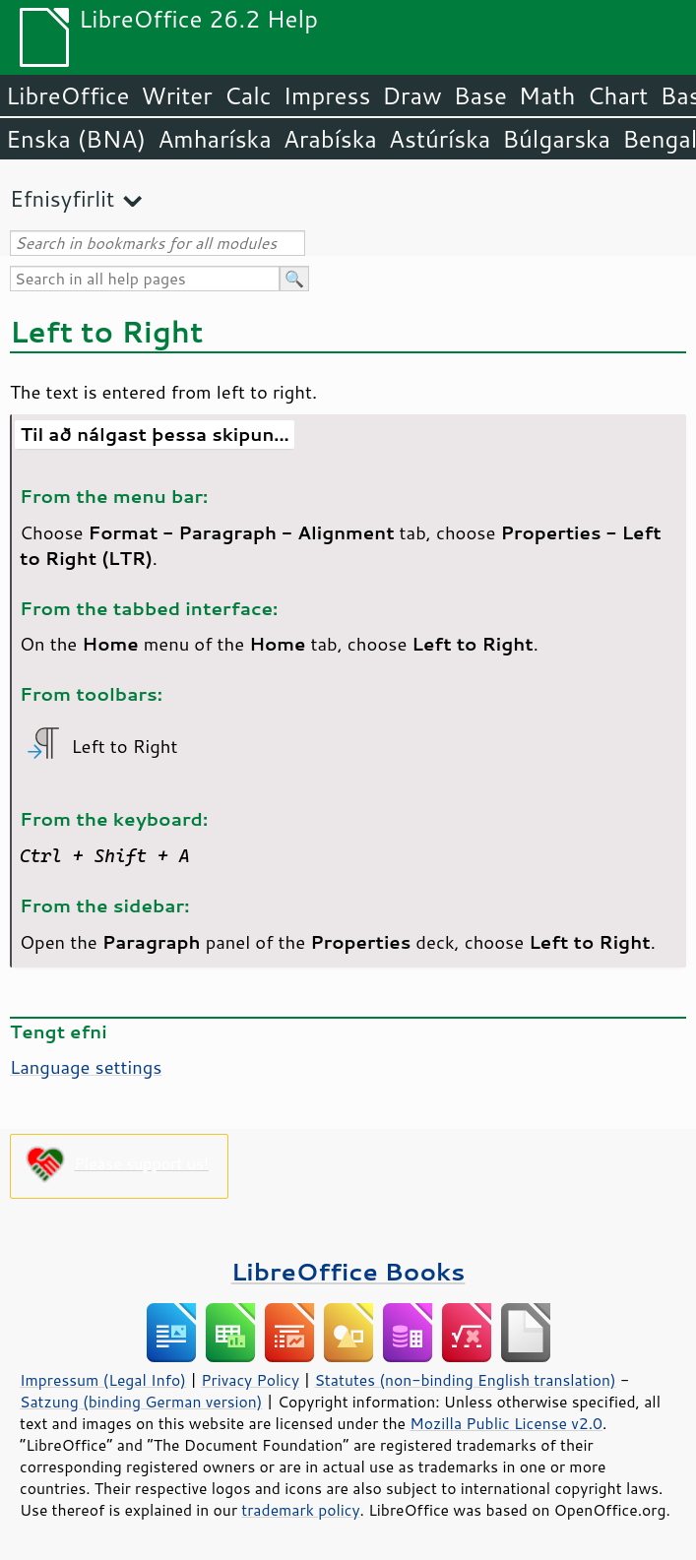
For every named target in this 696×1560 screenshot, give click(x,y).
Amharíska (215, 139)
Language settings (85, 1067)
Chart (617, 95)
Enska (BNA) (76, 139)
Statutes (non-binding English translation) (464, 1380)
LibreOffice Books (348, 1271)
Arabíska (330, 139)
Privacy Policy (250, 1380)
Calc (248, 95)
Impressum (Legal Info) (103, 1380)
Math (547, 95)
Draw (411, 95)
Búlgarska (556, 139)
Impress (327, 95)
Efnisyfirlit (62, 198)
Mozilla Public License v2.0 (506, 1423)
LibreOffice (67, 95)
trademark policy (300, 1510)
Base (480, 95)
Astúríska (440, 139)
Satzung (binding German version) (141, 1401)
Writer (176, 95)
